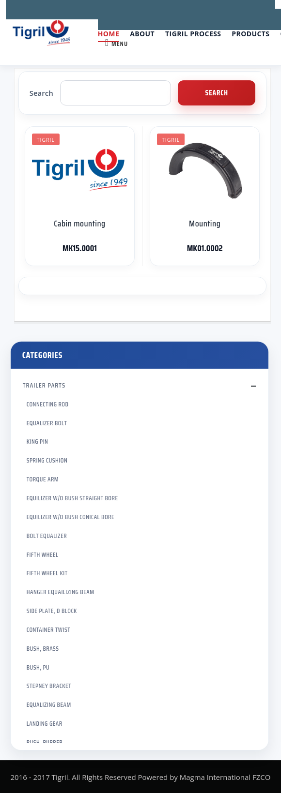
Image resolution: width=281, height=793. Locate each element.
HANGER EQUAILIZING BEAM (60, 592)
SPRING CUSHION (47, 460)
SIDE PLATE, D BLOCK (52, 611)
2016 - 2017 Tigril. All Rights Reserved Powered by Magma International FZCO (140, 777)
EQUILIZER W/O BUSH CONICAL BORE (70, 517)
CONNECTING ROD (48, 404)
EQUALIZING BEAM (49, 705)
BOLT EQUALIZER (47, 536)
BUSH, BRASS (43, 648)
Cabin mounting (79, 223)
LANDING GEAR (44, 723)
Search (41, 93)
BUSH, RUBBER (44, 742)
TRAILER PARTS (44, 385)
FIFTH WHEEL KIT (47, 573)
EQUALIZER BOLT (47, 423)
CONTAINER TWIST (48, 630)
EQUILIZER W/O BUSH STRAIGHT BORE (72, 498)
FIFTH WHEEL (43, 555)
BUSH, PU (38, 667)
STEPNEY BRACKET (49, 686)
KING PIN (37, 441)
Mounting (204, 223)
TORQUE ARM (43, 479)
